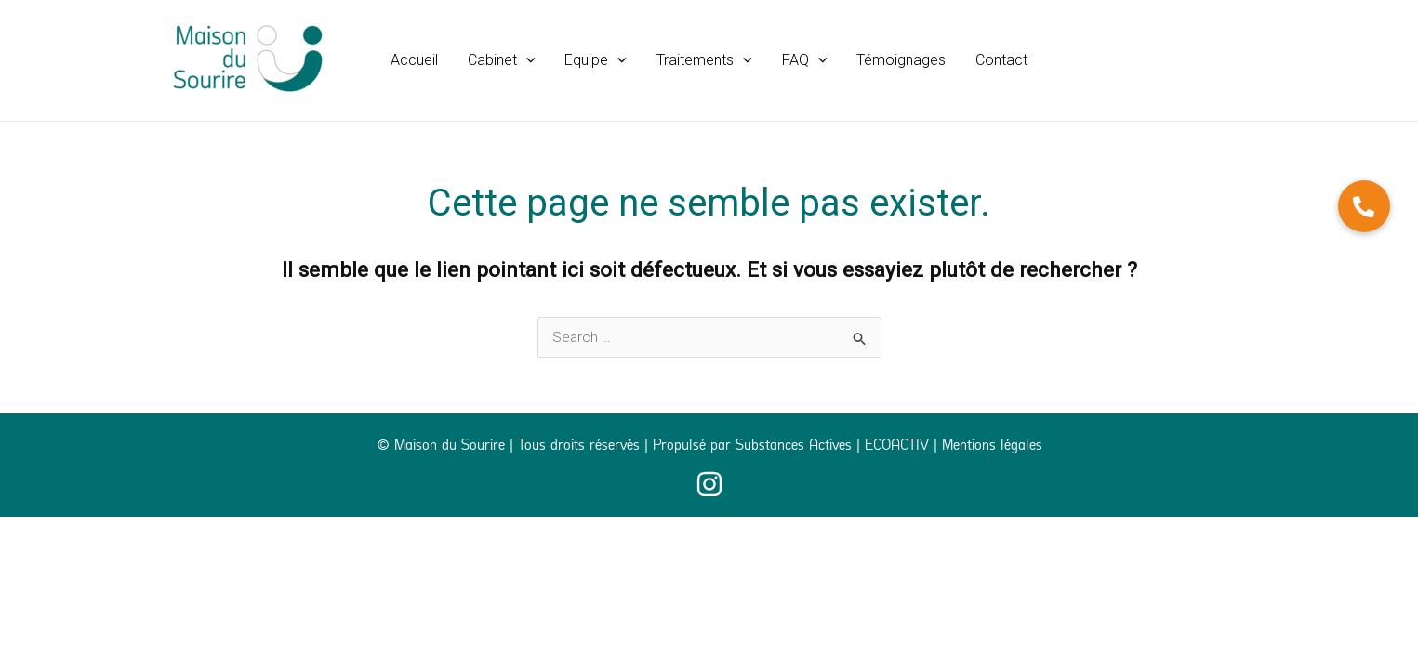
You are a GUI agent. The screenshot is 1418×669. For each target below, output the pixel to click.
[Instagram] (709, 484)
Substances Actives (794, 446)
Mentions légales (992, 446)
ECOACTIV (897, 446)
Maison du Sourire (449, 446)
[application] (526, 60)
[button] (501, 60)
